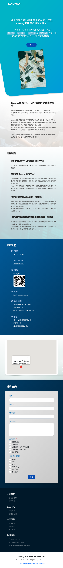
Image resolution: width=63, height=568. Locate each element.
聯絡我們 (12, 526)
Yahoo (14, 462)
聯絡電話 (12, 413)
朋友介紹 (15, 469)
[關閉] (26, 360)
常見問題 (12, 523)
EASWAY (14, 3)
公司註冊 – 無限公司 (19, 449)
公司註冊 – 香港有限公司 (20, 447)
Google (14, 459)
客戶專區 (12, 529)
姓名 (11, 396)
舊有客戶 (15, 472)
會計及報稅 (15, 452)
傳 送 (31, 477)
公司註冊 (12, 511)
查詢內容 (12, 421)
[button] (20, 369)
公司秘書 (15, 444)
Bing (13, 464)
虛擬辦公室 (15, 442)
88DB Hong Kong (17, 467)
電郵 (11, 404)
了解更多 (31, 45)
